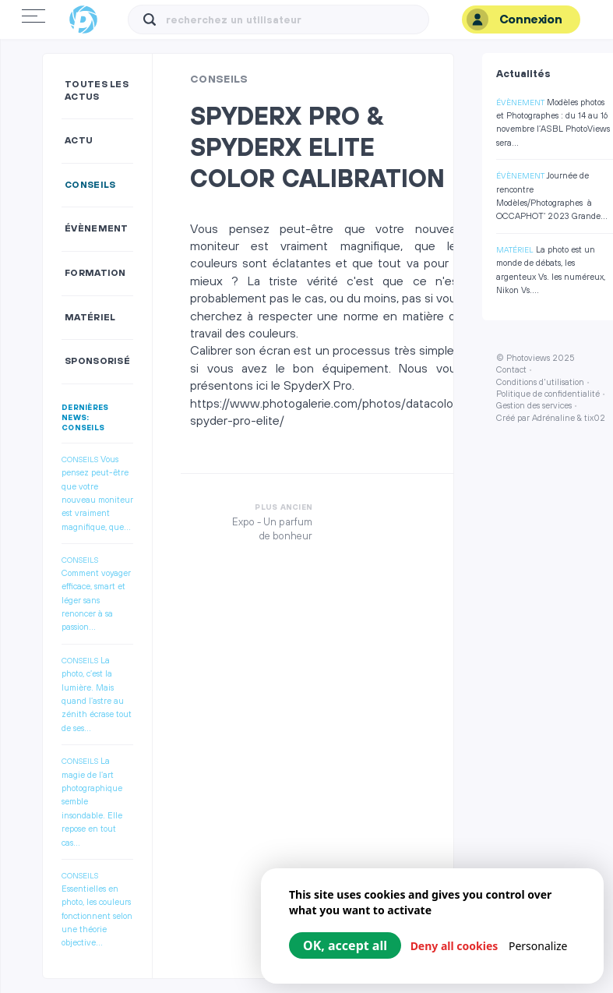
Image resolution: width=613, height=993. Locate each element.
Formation (95, 273)
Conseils (90, 185)
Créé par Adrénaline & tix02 (550, 418)
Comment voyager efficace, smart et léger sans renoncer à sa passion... (96, 601)
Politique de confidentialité (548, 394)
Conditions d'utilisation (540, 382)
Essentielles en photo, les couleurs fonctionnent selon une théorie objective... (97, 916)
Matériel (90, 317)
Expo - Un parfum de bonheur (272, 529)
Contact (511, 370)
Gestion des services (534, 406)
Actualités (523, 74)
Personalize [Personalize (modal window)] (538, 945)
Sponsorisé (97, 361)
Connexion (514, 19)
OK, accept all (345, 945)
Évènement (97, 229)
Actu (79, 141)
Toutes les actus (97, 91)
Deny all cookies (454, 945)
